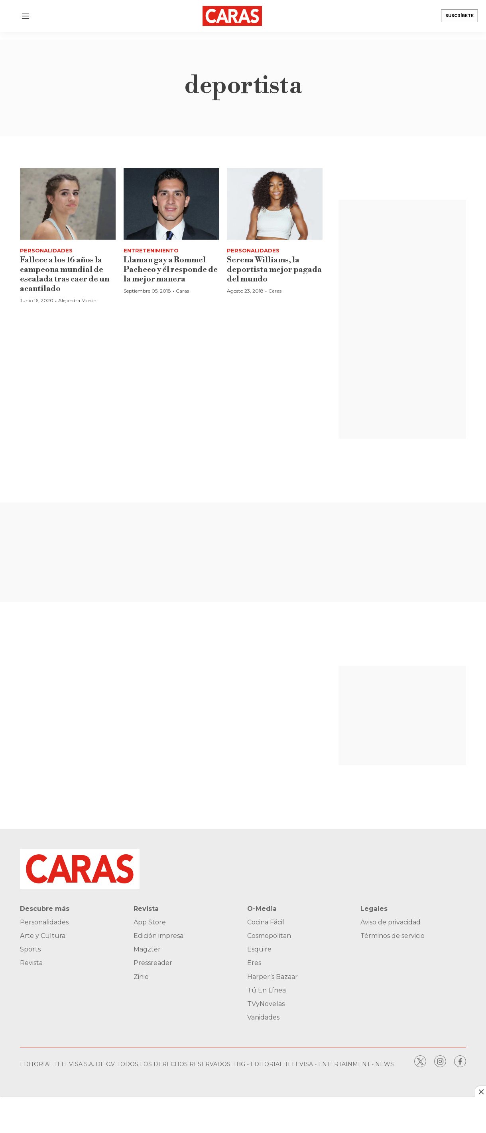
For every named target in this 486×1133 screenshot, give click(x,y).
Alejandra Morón (77, 300)
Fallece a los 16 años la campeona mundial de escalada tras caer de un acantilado (64, 274)
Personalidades (46, 250)
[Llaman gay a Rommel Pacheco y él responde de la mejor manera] (171, 204)
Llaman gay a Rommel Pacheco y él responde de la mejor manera (171, 269)
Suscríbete (459, 15)
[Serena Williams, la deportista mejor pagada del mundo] (275, 204)
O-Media (262, 908)
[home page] (239, 16)
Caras (182, 291)
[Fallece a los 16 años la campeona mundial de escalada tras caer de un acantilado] (68, 204)
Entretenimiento (151, 250)
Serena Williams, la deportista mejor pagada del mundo (274, 269)
